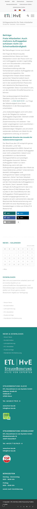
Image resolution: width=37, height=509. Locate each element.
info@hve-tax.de (9, 408)
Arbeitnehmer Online (19, 7)
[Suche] (27, 16)
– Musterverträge (8, 315)
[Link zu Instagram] (29, 506)
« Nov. (5, 269)
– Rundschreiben (8, 305)
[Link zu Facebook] (17, 506)
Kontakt (7, 1)
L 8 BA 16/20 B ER (18, 101)
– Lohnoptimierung (9, 308)
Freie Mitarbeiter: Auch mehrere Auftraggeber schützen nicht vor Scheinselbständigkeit (15, 42)
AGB (13, 1)
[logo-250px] (15, 16)
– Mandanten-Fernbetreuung (12, 318)
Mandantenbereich (11, 4)
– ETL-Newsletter (8, 312)
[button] (9, 213)
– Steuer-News (7, 302)
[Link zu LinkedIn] (23, 506)
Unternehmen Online (26, 4)
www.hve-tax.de (9, 406)
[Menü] (31, 16)
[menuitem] (7, 1)
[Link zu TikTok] (32, 506)
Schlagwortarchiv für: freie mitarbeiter (18, 22)
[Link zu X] (20, 506)
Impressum (29, 1)
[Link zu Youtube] (26, 506)
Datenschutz (20, 1)
